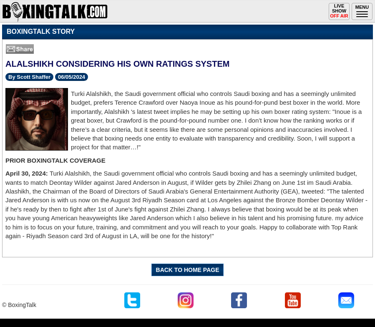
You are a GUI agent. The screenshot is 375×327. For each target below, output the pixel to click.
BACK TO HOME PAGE (187, 270)
